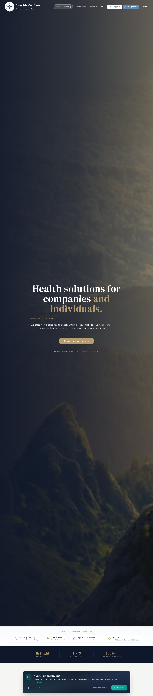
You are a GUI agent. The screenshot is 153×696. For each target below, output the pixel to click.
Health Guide (81, 7)
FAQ (102, 7)
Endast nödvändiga (99, 688)
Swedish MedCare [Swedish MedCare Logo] (28, 5)
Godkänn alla (119, 688)
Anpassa (34, 688)
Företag (67, 7)
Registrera (131, 6)
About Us (93, 7)
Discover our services (76, 340)
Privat (58, 7)
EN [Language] (145, 7)
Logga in (114, 6)
